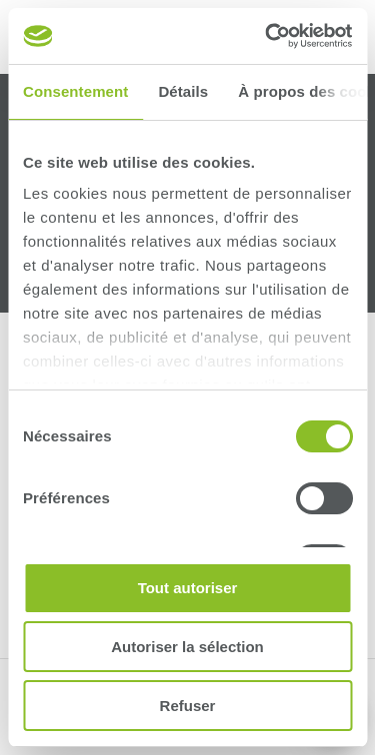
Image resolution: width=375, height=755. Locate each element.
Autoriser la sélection (187, 646)
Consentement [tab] (75, 91)
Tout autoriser (188, 587)
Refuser (188, 705)
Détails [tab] (183, 91)
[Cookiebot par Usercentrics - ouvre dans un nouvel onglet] (267, 36)
